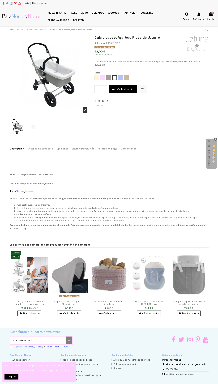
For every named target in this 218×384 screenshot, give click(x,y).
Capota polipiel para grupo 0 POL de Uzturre (69, 303)
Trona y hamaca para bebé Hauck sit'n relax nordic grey (29, 303)
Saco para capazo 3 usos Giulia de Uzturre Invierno (188, 303)
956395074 (172, 369)
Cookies (117, 368)
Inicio (26, 3)
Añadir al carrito (122, 89)
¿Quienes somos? (21, 359)
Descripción (17, 148)
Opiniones (62, 148)
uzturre (99, 105)
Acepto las (41, 347)
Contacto (43, 3)
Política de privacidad (124, 364)
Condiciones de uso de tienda (77, 359)
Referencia (100, 43)
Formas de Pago (107, 148)
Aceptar (11, 376)
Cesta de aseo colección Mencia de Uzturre (109, 303)
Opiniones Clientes (209, 154)
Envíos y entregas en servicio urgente (81, 375)
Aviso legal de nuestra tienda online (131, 359)
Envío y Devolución (83, 148)
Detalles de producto (40, 148)
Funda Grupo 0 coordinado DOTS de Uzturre (149, 303)
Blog (34, 3)
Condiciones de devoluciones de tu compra (80, 366)
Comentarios (129, 148)
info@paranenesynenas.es (180, 374)
